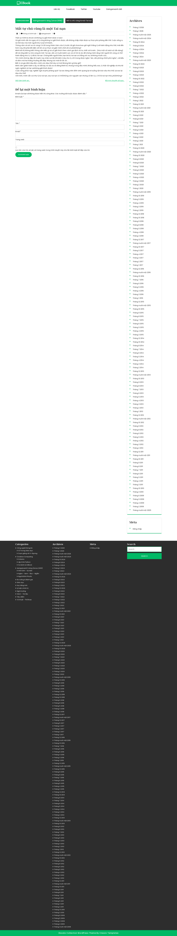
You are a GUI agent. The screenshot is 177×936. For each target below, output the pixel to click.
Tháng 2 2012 (138, 448)
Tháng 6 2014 (138, 353)
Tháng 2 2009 (138, 506)
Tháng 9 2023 (138, 67)
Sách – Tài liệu (22, 594)
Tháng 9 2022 (138, 82)
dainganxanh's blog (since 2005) (47, 20)
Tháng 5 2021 (138, 130)
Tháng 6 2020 (138, 170)
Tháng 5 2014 (138, 356)
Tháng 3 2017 (138, 258)
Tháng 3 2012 (138, 444)
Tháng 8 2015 (138, 316)
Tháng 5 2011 (138, 477)
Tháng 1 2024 (138, 56)
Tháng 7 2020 (138, 166)
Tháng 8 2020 (138, 162)
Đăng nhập (137, 529)
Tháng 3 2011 (138, 484)
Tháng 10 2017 (138, 247)
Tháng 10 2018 (138, 217)
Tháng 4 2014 (138, 360)
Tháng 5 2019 (138, 199)
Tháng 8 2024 (138, 45)
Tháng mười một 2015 (142, 305)
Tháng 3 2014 (138, 364)
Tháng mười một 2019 (142, 192)
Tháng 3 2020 (138, 181)
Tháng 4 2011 (138, 481)
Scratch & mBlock (25, 565)
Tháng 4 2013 (138, 400)
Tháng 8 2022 (138, 86)
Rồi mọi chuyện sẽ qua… (114, 80)
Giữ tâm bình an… (22, 80)
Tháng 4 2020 (138, 177)
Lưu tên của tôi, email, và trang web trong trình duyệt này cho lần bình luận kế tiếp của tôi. (52, 150)
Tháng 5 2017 (138, 250)
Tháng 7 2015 (138, 320)
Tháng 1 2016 (138, 298)
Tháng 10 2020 (138, 155)
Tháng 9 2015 (138, 313)
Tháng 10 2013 (138, 378)
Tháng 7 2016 (138, 280)
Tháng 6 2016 (138, 283)
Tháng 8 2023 (138, 71)
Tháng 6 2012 (138, 433)
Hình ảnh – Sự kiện (25, 571)
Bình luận (19, 97)
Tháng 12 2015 (138, 301)
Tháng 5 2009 (138, 499)
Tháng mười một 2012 (141, 419)
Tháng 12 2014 (138, 338)
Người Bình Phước (25, 576)
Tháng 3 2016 (138, 294)
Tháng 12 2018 (138, 214)
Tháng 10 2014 (138, 342)
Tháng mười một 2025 (142, 35)
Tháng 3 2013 (138, 404)
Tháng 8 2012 (138, 430)
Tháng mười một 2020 (142, 152)
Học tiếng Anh (22, 585)
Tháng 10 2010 (138, 488)
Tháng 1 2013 (138, 411)
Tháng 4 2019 (138, 203)
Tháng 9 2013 (138, 382)
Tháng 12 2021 (138, 104)
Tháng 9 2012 (138, 426)
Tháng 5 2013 (138, 397)
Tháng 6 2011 (138, 473)
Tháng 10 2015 (138, 309)
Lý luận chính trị (23, 588)
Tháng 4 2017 (138, 254)
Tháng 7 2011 (138, 470)
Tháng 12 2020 (138, 148)
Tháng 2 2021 (138, 141)
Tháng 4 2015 (138, 331)
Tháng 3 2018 (138, 236)
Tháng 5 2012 (138, 437)
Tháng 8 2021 (138, 119)
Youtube (96, 9)
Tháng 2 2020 (138, 184)
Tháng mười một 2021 (141, 108)
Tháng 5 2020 (138, 174)
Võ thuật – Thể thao (24, 600)
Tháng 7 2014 (138, 349)
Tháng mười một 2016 (142, 272)
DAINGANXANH (22, 20)
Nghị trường (21, 591)
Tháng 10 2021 (138, 111)
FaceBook (70, 9)
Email (18, 131)
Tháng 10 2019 (138, 195)
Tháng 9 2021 (138, 115)
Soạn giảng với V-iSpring (27, 553)
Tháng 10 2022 (138, 78)
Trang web (19, 139)
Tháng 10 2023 (138, 64)
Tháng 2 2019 (138, 210)
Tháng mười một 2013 (142, 375)
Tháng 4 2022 (138, 93)
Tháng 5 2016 (138, 287)
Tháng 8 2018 (138, 225)
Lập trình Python (24, 562)
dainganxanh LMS (114, 9)
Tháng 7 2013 (138, 389)
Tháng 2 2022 (138, 97)
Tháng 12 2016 (138, 269)
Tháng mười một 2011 (141, 455)
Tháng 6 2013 (138, 393)
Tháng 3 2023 (138, 75)
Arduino (21, 559)
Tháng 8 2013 (138, 386)
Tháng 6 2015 (138, 323)
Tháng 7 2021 (138, 122)
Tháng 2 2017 (138, 261)
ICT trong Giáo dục (25, 551)
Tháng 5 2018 (138, 228)
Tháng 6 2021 (138, 126)
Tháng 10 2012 (138, 422)
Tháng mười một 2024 (142, 38)
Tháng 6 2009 (138, 495)
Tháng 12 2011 (138, 451)
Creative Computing (25, 557)
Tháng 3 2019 (138, 206)
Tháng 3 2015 (138, 334)
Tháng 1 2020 (138, 188)
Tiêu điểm (20, 597)
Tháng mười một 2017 (142, 243)
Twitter (84, 9)
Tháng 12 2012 (138, 415)
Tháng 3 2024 (138, 53)
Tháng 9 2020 (138, 159)
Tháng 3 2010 (138, 492)
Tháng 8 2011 (138, 466)
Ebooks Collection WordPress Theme (78, 933)
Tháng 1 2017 (138, 265)
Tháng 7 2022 (138, 89)
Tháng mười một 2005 (142, 510)
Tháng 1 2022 (138, 100)
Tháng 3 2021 (138, 137)
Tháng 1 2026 (138, 31)
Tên (17, 123)
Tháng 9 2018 (138, 221)
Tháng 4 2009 (138, 503)
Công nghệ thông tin (25, 548)
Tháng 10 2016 (138, 276)
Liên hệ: (57, 9)
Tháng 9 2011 (138, 462)
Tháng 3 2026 (138, 27)
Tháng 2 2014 (138, 367)
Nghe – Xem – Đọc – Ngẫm (28, 573)
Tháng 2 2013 (138, 408)
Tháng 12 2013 (138, 371)
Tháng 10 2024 (138, 42)
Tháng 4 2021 (138, 133)
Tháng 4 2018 (138, 232)
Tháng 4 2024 (138, 49)
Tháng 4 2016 (138, 291)
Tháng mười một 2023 (142, 60)
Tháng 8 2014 (138, 345)
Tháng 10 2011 (138, 459)
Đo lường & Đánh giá (25, 580)
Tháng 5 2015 (138, 327)
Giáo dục (20, 582)
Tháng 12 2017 (138, 239)
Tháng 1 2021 (138, 144)
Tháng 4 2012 (138, 440)
